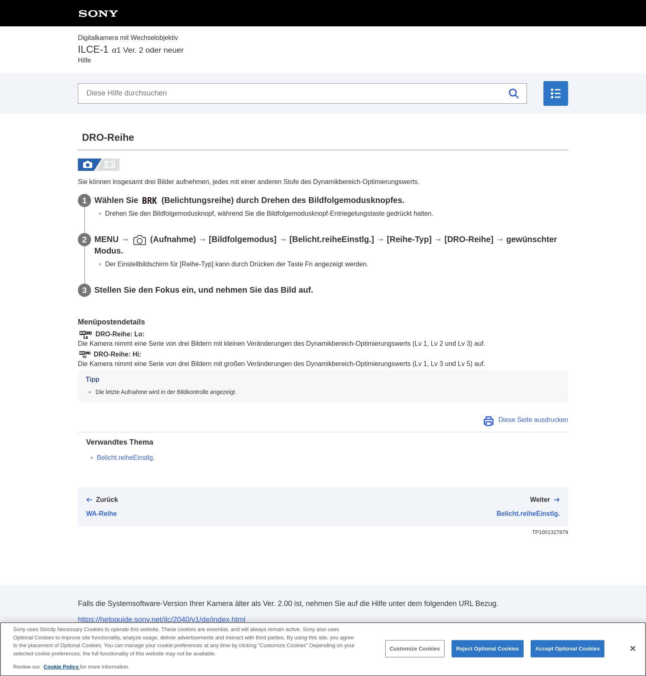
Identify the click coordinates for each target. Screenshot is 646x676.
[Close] (633, 655)
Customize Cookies (415, 655)
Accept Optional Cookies (567, 655)
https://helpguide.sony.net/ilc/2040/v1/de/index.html (162, 619)
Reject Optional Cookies (487, 655)
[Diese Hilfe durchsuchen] (302, 93)
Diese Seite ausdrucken (533, 419)
